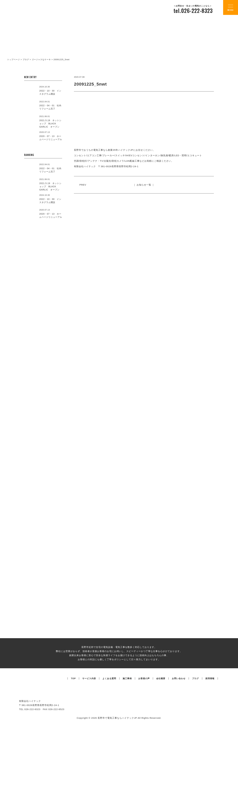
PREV (84, 184)
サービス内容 (89, 747)
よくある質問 (109, 747)
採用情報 (209, 747)
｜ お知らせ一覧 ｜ (143, 184)
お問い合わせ (178, 747)
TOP (73, 747)
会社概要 (160, 747)
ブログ (195, 747)
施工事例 (127, 747)
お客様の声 (144, 747)
